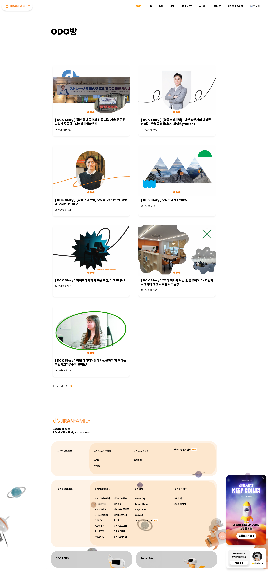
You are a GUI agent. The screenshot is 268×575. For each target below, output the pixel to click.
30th (139, 6)
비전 (172, 6)
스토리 (216, 6)
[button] (263, 478)
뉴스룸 (202, 6)
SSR (96, 460)
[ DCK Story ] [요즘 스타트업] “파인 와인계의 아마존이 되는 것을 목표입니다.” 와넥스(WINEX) (176, 122)
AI (253, 563)
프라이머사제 (180, 504)
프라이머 (178, 498)
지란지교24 (235, 6)
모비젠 (97, 465)
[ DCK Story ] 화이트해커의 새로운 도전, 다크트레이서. (91, 280)
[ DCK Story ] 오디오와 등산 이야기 (165, 200)
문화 (161, 6)
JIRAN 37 (186, 6)
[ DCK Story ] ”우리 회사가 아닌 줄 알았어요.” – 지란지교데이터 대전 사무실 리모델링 (177, 282)
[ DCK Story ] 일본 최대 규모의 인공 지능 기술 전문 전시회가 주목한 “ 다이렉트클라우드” (90, 122)
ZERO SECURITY (143, 520)
